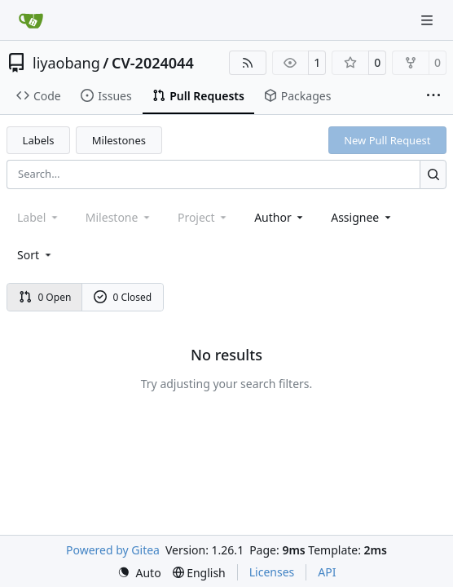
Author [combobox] (280, 217)
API (327, 572)
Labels (39, 140)
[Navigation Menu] (428, 20)
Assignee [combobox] (362, 217)
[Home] (31, 20)
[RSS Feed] (247, 63)
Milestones (119, 140)
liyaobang (66, 63)
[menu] (35, 254)
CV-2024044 (153, 63)
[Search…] (433, 174)
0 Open (45, 297)
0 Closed (123, 297)
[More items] (433, 96)
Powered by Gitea (113, 550)
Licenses (272, 572)
